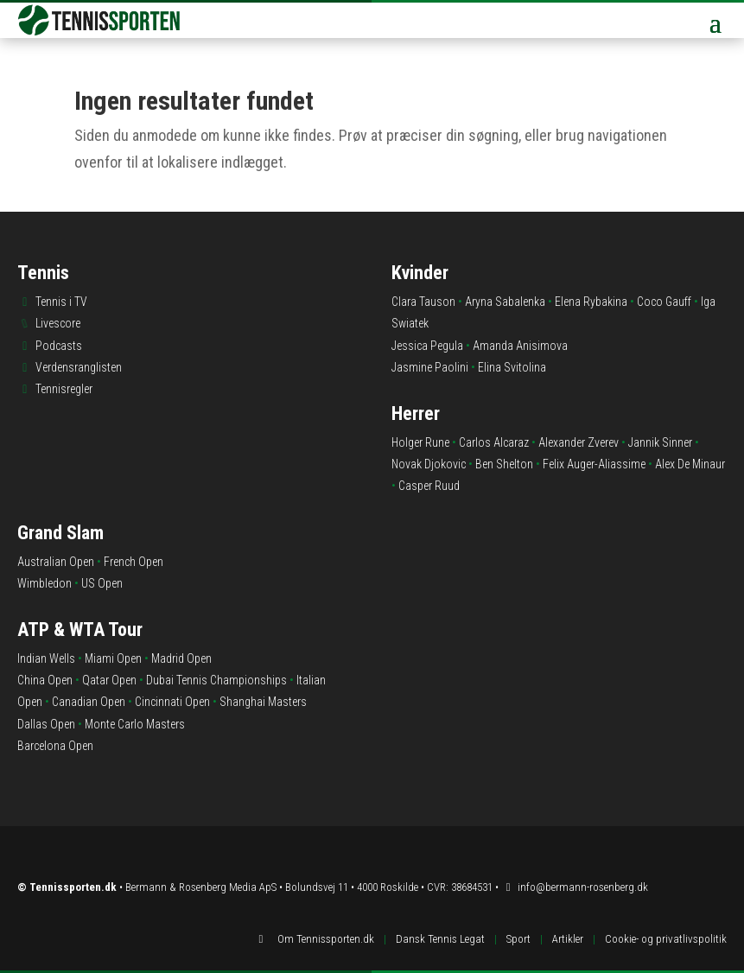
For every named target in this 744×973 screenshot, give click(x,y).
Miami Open (113, 658)
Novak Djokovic (428, 464)
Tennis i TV (61, 301)
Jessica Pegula (427, 346)
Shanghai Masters (263, 702)
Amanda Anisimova (520, 346)
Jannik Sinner (660, 442)
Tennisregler (63, 389)
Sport (518, 938)
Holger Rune (420, 442)
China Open (45, 680)
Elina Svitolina (512, 367)
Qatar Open (109, 680)
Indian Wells (46, 658)
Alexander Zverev (578, 442)
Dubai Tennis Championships (216, 680)
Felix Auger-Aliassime (594, 464)
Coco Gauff (664, 301)
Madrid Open (181, 658)
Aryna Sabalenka (505, 301)
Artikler (567, 938)
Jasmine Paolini (429, 367)
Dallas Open (46, 724)
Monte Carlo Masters (135, 724)
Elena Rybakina (591, 301)
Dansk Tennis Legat (440, 938)
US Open (102, 583)
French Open (133, 562)
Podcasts (58, 346)
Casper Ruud (429, 486)
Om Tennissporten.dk (325, 938)
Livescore (57, 323)
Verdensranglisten (78, 367)
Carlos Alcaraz (494, 442)
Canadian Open (88, 702)
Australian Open (55, 562)
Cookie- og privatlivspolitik (666, 938)
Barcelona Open (55, 746)
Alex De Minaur (690, 464)
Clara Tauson (423, 301)
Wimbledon (44, 583)
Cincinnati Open (172, 702)
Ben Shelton (504, 464)
